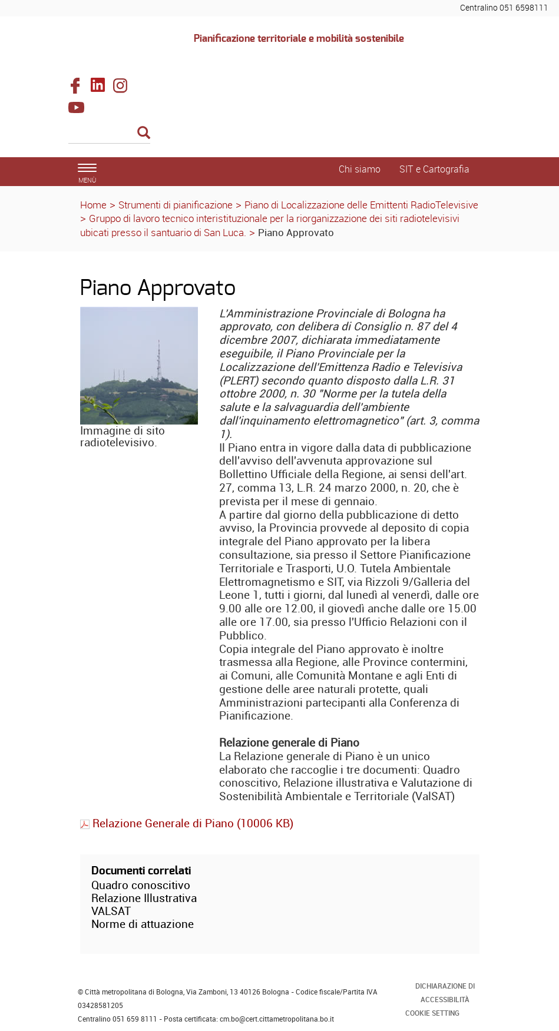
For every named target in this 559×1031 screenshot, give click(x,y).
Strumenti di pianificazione (175, 204)
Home (93, 204)
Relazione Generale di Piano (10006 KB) (186, 823)
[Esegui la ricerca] (143, 133)
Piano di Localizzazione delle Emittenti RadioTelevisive (361, 204)
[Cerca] (109, 134)
